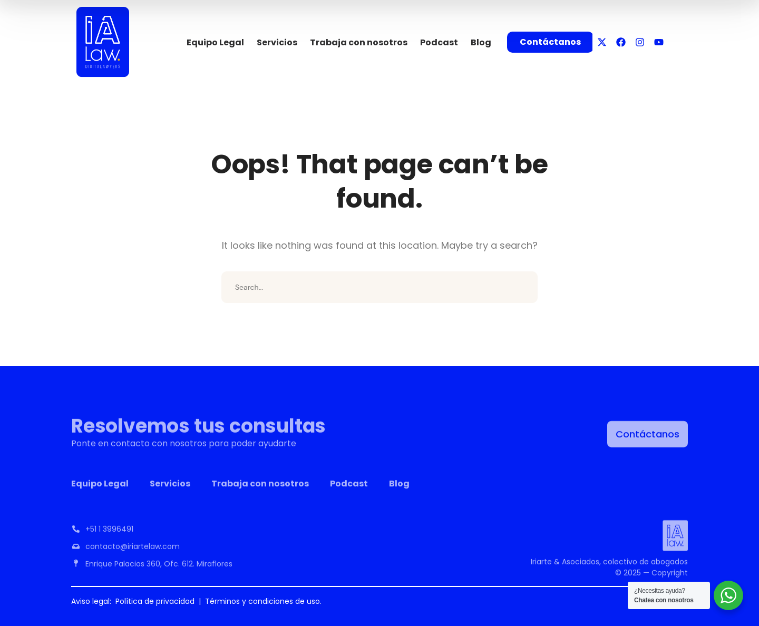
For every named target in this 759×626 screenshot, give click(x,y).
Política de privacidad (154, 601)
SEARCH (522, 287)
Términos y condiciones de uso (262, 601)
